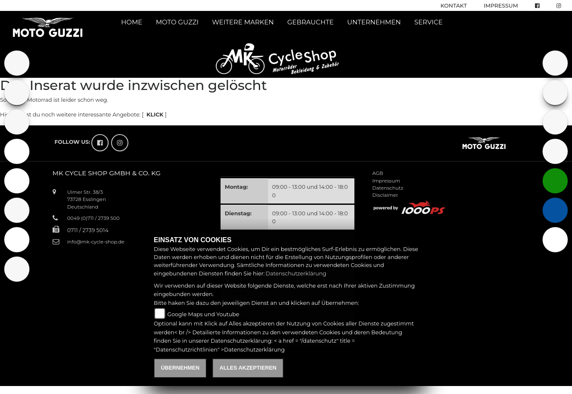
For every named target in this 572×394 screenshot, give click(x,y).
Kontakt (454, 6)
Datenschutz (388, 188)
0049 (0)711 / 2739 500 (93, 218)
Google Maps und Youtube (203, 314)
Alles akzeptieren (247, 368)
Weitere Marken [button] (243, 22)
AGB (377, 173)
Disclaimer (385, 195)
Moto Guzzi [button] (177, 22)
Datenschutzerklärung (296, 273)
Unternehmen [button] (374, 22)
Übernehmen (180, 368)
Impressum (501, 6)
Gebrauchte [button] (310, 22)
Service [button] (428, 22)
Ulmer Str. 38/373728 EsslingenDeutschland (86, 199)
